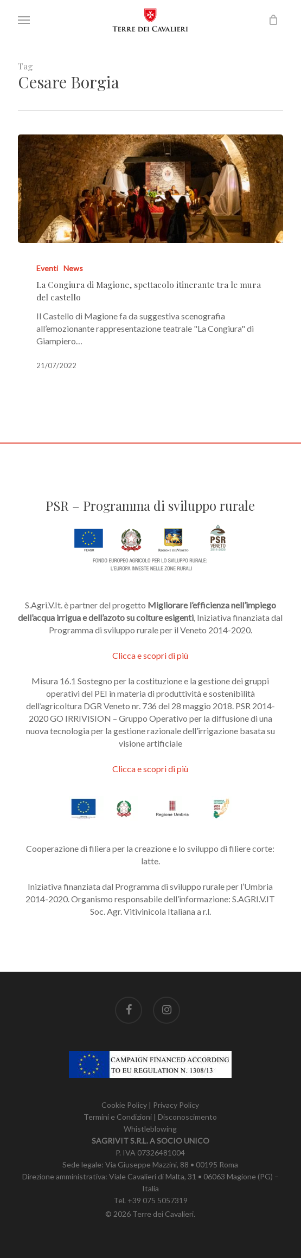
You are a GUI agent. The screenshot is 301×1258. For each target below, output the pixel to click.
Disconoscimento (187, 1116)
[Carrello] (271, 20)
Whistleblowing (150, 1128)
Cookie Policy (124, 1104)
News (73, 268)
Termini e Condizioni (118, 1116)
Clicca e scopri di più (150, 655)
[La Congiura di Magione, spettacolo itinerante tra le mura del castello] (150, 188)
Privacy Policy (176, 1104)
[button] (24, 20)
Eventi (47, 268)
